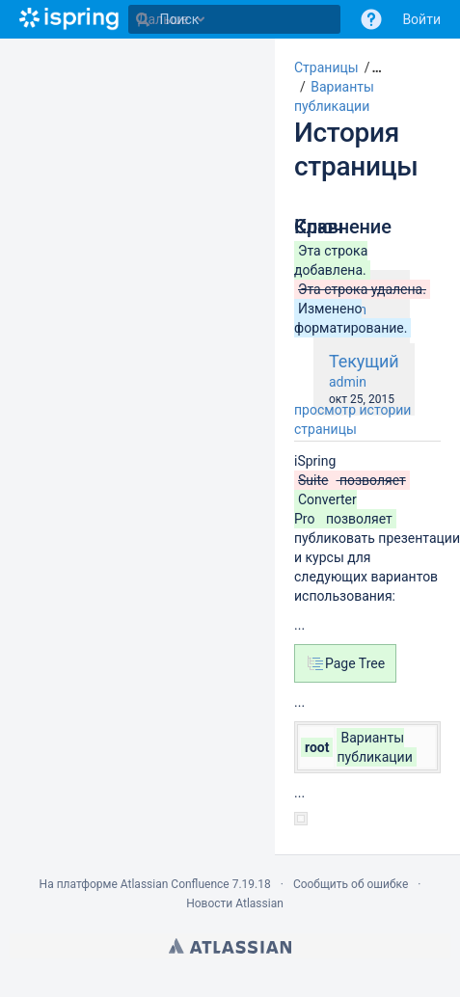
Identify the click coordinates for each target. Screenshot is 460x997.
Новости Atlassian (235, 903)
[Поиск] (142, 19)
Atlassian (230, 945)
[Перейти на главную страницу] (69, 19)
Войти (421, 19)
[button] (370, 67)
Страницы (326, 67)
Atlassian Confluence (175, 884)
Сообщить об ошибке (350, 884)
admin (347, 382)
